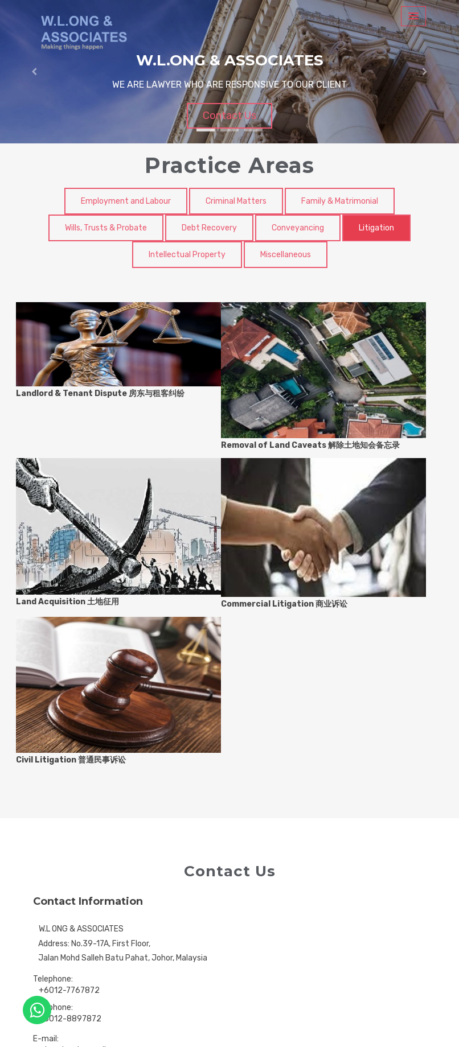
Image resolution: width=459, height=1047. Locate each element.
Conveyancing (298, 228)
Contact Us (229, 115)
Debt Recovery (209, 228)
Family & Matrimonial (339, 201)
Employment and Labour (126, 201)
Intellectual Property (187, 254)
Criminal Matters (236, 201)
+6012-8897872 (70, 1019)
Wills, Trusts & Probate (106, 228)
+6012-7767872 (69, 990)
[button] (34, 71)
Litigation (376, 228)
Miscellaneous (285, 254)
